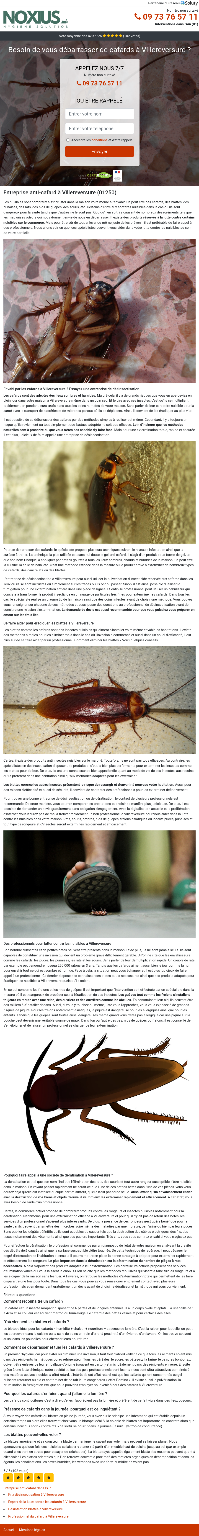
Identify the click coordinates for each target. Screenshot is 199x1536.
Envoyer (100, 151)
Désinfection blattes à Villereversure (35, 1509)
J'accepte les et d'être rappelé (101, 140)
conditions (100, 140)
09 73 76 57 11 (166, 17)
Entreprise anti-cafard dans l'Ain (27, 1488)
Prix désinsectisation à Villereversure (36, 1494)
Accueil (9, 1530)
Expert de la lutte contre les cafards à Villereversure (47, 1502)
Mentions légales (32, 1530)
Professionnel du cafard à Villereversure (38, 1516)
